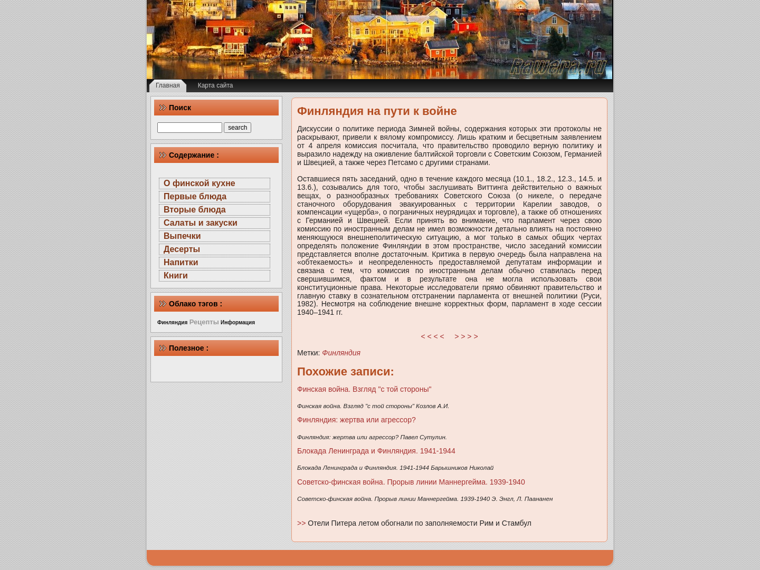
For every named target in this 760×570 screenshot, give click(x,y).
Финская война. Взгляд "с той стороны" (364, 389)
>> (302, 523)
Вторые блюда (195, 209)
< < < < (433, 336)
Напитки (181, 262)
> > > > (466, 336)
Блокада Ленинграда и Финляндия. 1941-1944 (376, 451)
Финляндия (341, 353)
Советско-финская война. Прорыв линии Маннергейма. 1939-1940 (411, 482)
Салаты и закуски (201, 222)
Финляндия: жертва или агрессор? (356, 420)
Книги (176, 275)
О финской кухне (199, 183)
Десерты (182, 249)
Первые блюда (195, 196)
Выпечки (182, 235)
